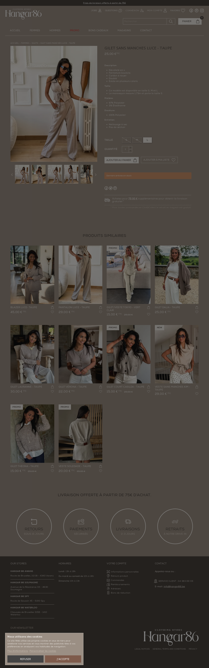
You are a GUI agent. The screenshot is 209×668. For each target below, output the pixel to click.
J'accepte (63, 659)
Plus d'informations (17, 651)
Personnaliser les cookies (43, 651)
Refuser (25, 659)
